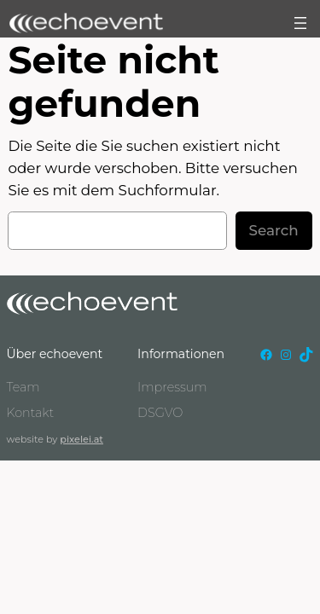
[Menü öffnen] (300, 23)
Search (274, 230)
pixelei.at (81, 439)
